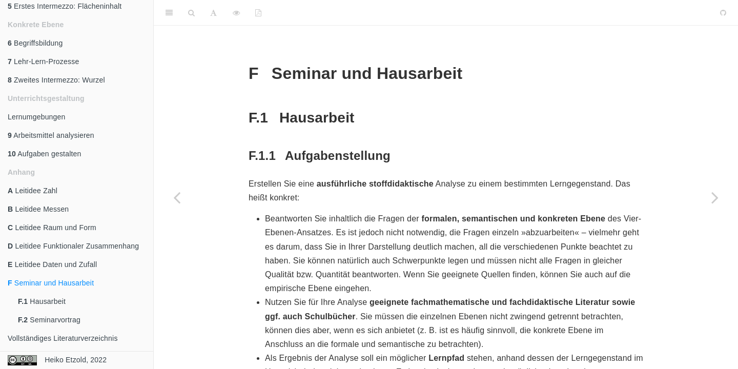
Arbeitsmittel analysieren (51, 135)
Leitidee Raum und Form (52, 227)
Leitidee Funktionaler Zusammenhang (73, 246)
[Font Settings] (213, 13)
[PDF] (258, 13)
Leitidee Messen (38, 209)
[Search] (191, 13)
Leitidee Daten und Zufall (52, 264)
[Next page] (715, 197)
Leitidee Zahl (32, 191)
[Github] (723, 13)
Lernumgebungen (37, 117)
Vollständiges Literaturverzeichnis (63, 338)
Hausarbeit (42, 301)
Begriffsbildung (35, 43)
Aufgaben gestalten (44, 154)
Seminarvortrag (49, 320)
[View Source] (236, 13)
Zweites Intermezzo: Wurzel (56, 80)
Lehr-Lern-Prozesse (43, 61)
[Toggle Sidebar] (169, 13)
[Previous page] (177, 197)
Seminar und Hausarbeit (51, 283)
